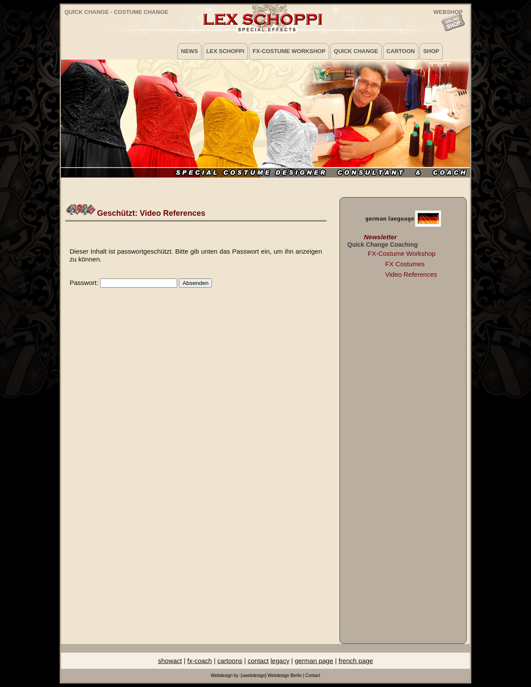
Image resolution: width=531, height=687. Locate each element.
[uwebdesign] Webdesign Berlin (271, 675)
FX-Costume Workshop (289, 51)
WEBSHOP (448, 11)
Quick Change (356, 51)
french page (356, 660)
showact (170, 660)
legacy (280, 660)
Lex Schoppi (225, 51)
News (189, 51)
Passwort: (123, 282)
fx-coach (199, 660)
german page (314, 660)
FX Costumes (405, 264)
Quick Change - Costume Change (116, 12)
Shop (431, 51)
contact (258, 660)
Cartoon (400, 51)
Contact (312, 675)
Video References (411, 274)
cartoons (229, 660)
